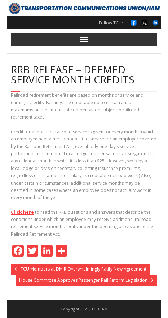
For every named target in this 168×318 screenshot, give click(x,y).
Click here (22, 212)
